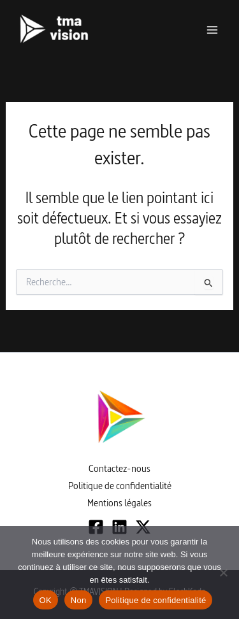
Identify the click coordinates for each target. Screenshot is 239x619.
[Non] (223, 572)
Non (79, 600)
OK (46, 600)
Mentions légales (119, 502)
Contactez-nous (119, 468)
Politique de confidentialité (119, 485)
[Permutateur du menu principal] (212, 30)
